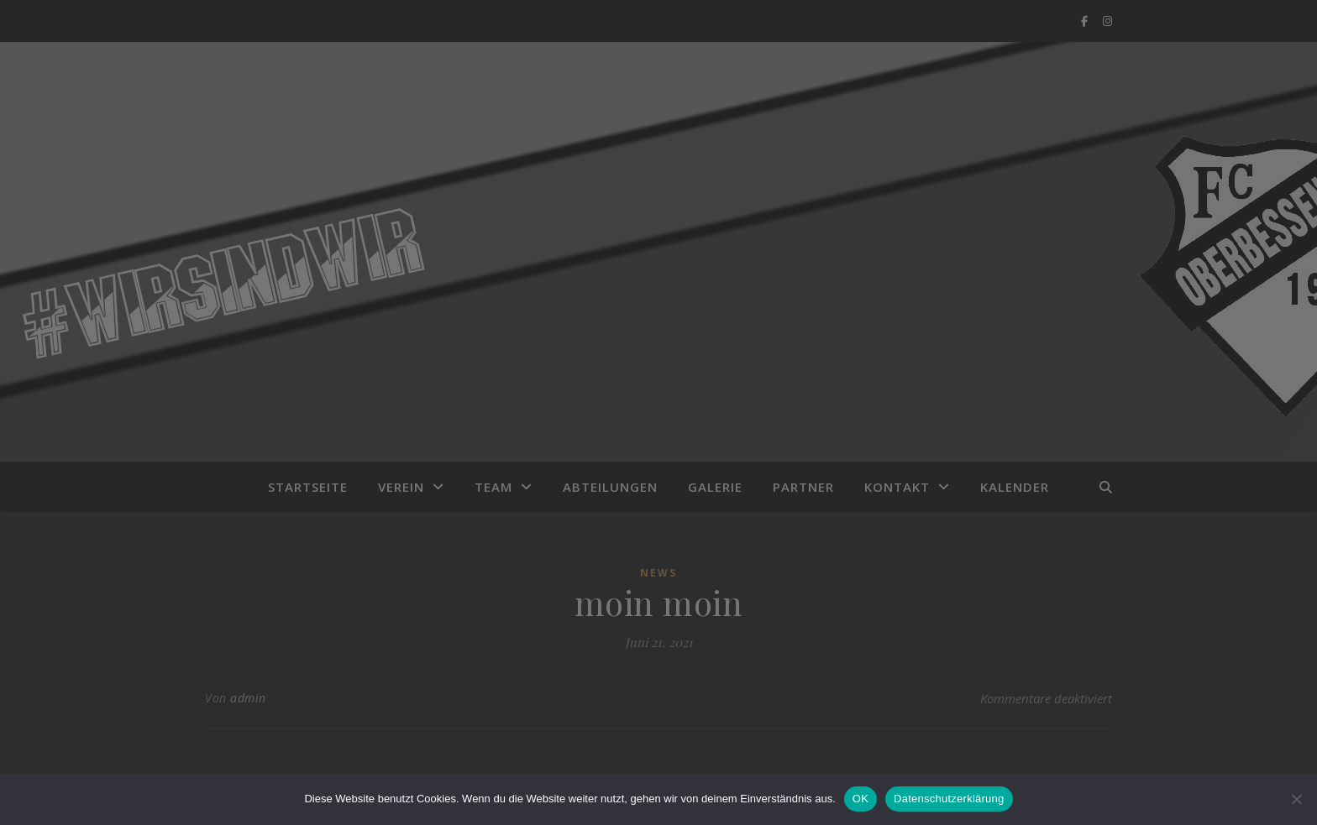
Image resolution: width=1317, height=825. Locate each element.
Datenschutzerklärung (949, 798)
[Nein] (1296, 799)
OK (860, 798)
